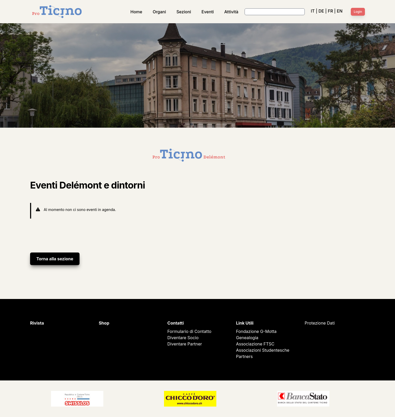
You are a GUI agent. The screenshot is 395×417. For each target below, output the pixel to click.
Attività (231, 11)
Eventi (207, 11)
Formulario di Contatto (189, 331)
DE (321, 11)
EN (340, 11)
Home (136, 11)
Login (358, 12)
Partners (244, 356)
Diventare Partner (184, 343)
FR (330, 11)
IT (313, 11)
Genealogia (247, 337)
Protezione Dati (320, 323)
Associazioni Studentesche (262, 350)
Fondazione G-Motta (256, 331)
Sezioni (184, 11)
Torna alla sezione (54, 258)
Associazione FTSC (255, 343)
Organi (159, 11)
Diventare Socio (183, 337)
